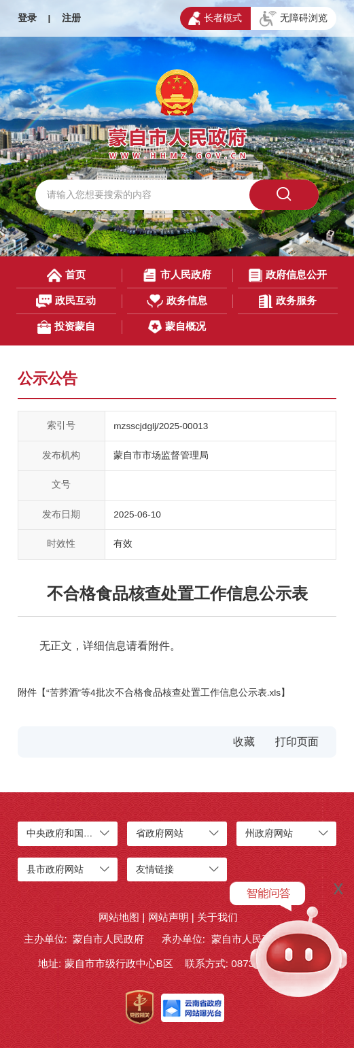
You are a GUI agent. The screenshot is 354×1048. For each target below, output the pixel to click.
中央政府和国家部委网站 (78, 833)
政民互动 (66, 301)
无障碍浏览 (294, 19)
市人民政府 (177, 275)
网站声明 (168, 917)
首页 (66, 275)
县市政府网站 (55, 869)
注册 (71, 18)
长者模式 (215, 18)
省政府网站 (159, 833)
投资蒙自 (66, 327)
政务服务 (288, 301)
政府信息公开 (288, 275)
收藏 (244, 741)
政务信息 (177, 301)
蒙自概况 (177, 327)
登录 (27, 18)
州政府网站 (269, 833)
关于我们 (217, 917)
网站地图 (119, 917)
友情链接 (155, 869)
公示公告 (47, 378)
